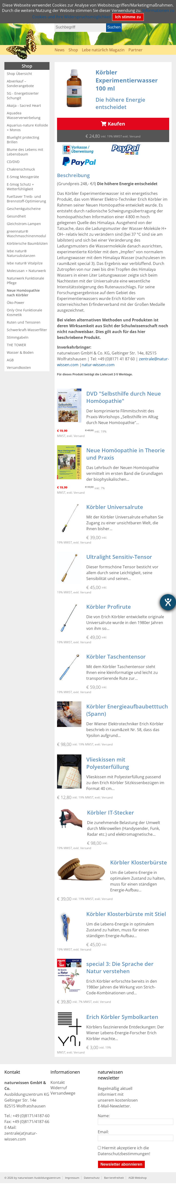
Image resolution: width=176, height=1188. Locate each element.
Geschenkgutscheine (24, 208)
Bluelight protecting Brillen (23, 139)
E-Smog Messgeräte (23, 176)
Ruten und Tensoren (23, 322)
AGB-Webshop (137, 1177)
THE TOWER (16, 345)
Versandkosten (19, 367)
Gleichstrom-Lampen (24, 223)
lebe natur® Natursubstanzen (21, 253)
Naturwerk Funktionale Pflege (25, 280)
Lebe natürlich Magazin (103, 50)
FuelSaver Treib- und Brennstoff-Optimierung (26, 198)
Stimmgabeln (18, 337)
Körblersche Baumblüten (27, 243)
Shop (73, 50)
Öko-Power (15, 302)
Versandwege (62, 1093)
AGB (10, 360)
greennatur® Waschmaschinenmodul (26, 233)
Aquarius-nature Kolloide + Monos (27, 127)
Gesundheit (16, 216)
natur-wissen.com (98, 364)
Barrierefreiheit (114, 1177)
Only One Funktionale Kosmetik (24, 312)
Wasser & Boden (20, 352)
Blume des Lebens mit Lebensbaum (25, 151)
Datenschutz (91, 1177)
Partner (135, 50)
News (60, 50)
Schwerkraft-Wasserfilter (27, 329)
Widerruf (58, 1087)
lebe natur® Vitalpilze (25, 263)
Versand (134, 136)
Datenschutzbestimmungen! (124, 1153)
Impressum (72, 1177)
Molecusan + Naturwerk (26, 270)
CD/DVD (13, 161)
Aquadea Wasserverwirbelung (23, 115)
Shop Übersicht (19, 73)
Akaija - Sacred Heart (24, 105)
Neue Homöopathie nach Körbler (23, 292)
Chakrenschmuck (21, 169)
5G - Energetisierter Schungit (23, 95)
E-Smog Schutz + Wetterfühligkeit (20, 186)
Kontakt (57, 1082)
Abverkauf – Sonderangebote (20, 83)
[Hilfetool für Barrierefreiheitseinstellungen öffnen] (168, 602)
